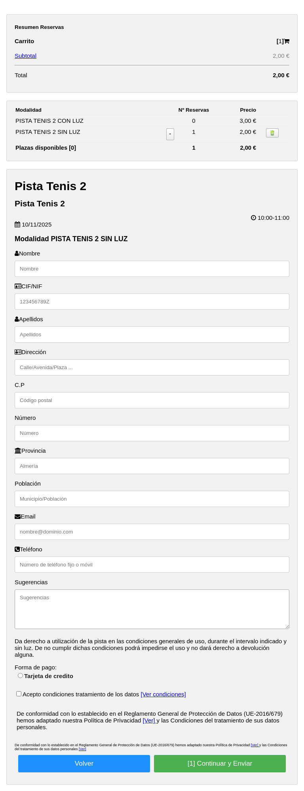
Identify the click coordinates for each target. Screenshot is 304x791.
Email (25, 516)
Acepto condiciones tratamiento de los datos (78, 694)
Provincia (30, 450)
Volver (84, 763)
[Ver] (150, 720)
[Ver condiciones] (163, 694)
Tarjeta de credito (45, 676)
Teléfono (28, 549)
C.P (20, 384)
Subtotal (25, 55)
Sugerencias (31, 582)
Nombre (27, 253)
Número (25, 417)
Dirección (30, 352)
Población (28, 483)
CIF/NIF (28, 286)
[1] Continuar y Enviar (220, 763)
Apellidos (29, 319)
